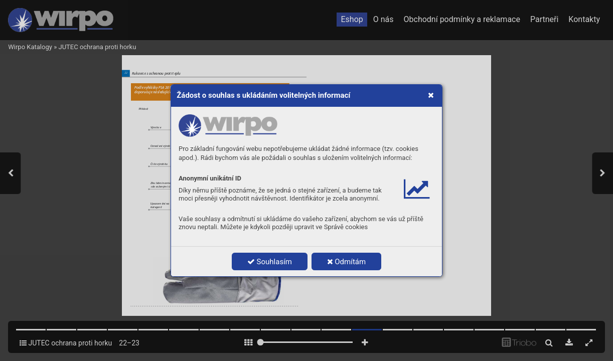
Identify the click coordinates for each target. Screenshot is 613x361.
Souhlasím (269, 261)
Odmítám (346, 261)
